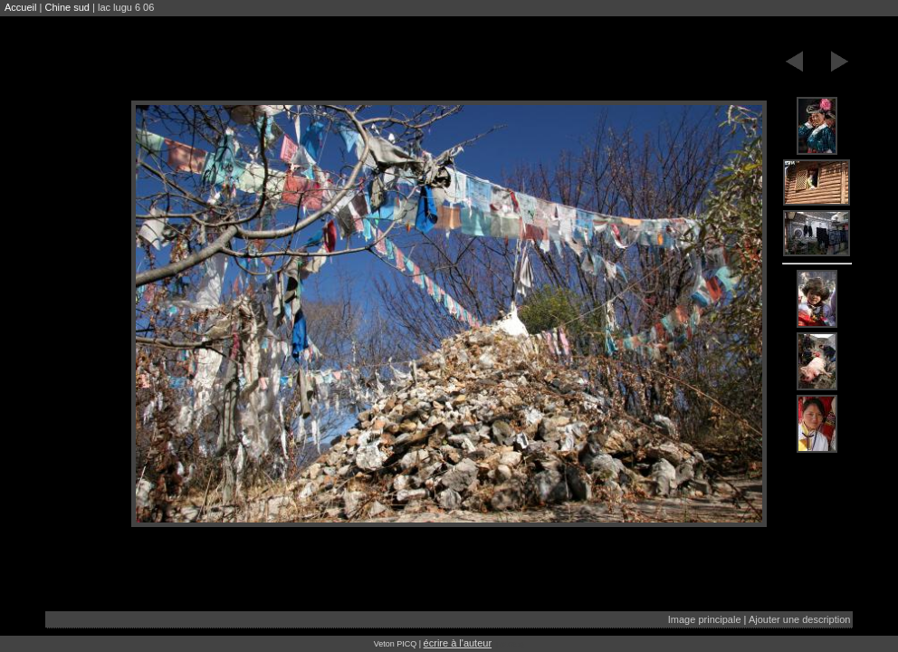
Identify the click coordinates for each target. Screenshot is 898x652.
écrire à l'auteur (458, 643)
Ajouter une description (800, 619)
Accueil (20, 7)
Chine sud (67, 7)
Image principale (704, 619)
